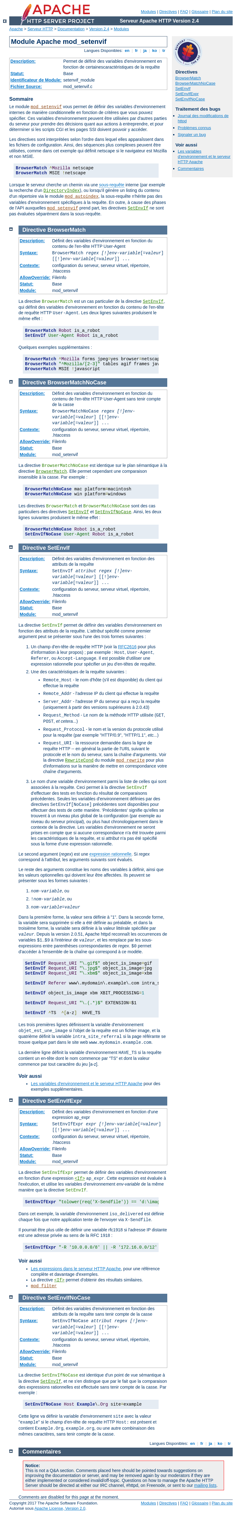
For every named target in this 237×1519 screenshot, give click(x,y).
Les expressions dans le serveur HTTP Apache (76, 1268)
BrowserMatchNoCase (195, 83)
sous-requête (111, 184)
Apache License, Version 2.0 (60, 1508)
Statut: (17, 73)
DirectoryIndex (62, 190)
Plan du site (222, 11)
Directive (34, 230)
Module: (28, 290)
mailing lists (205, 1485)
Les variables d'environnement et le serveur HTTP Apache (204, 156)
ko (154, 50)
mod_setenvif (46, 106)
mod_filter (44, 1286)
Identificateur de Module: (36, 80)
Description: (23, 61)
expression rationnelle (110, 854)
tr (164, 50)
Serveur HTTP (40, 29)
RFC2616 (127, 646)
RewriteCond (79, 760)
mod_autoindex (81, 196)
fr (136, 50)
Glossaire (200, 11)
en (127, 50)
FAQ (184, 11)
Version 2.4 (99, 29)
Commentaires (191, 168)
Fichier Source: (26, 86)
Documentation (71, 29)
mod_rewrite (130, 760)
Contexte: (30, 265)
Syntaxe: (29, 252)
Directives (168, 11)
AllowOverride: (35, 277)
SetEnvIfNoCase (190, 99)
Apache (16, 29)
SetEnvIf (138, 208)
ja (145, 50)
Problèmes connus (194, 127)
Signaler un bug (192, 134)
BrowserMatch (188, 78)
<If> (80, 1178)
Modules (148, 11)
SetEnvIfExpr (187, 93)
